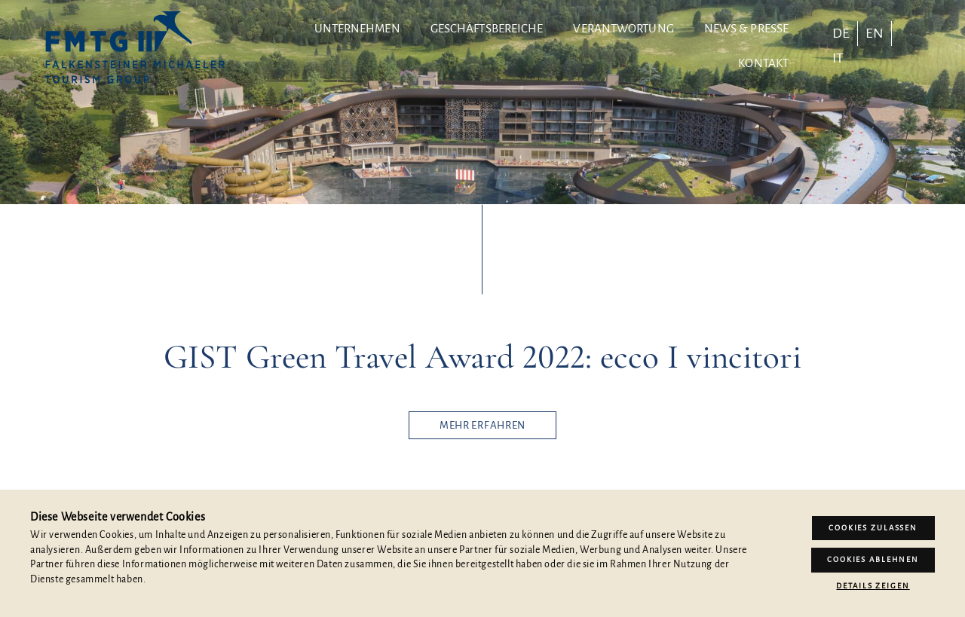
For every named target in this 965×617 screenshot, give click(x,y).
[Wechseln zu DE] (841, 33)
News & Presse (746, 28)
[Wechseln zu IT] (838, 58)
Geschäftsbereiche (487, 28)
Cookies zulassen (873, 528)
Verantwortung (623, 28)
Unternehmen (357, 28)
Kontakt (763, 63)
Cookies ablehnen (873, 559)
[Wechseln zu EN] (874, 33)
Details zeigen (872, 586)
